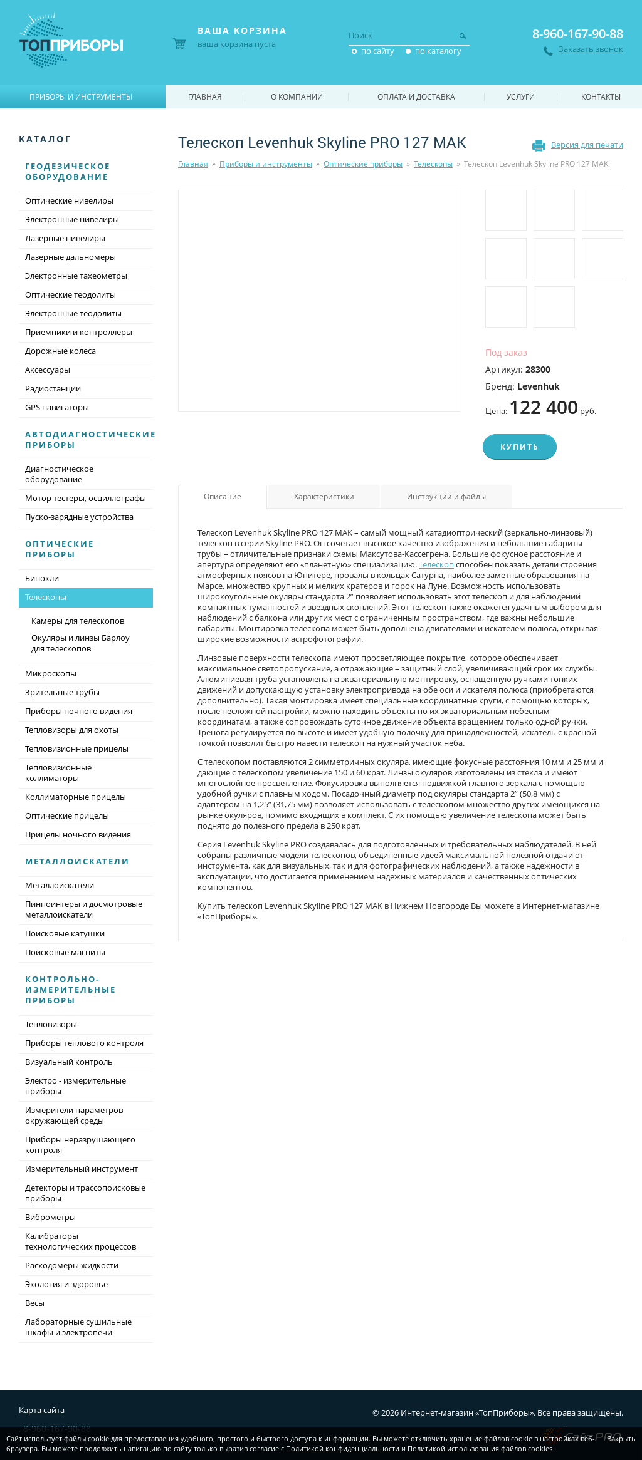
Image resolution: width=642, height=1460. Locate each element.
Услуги (521, 96)
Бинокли (42, 578)
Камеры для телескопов (77, 620)
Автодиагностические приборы (90, 439)
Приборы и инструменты (265, 163)
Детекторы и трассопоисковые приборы (85, 1193)
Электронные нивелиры (72, 219)
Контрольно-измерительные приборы (70, 989)
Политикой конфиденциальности (342, 1448)
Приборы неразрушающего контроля (80, 1145)
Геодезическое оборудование (67, 171)
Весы (35, 1302)
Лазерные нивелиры (65, 238)
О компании (297, 96)
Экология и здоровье (66, 1284)
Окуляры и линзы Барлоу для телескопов (80, 643)
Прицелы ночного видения (78, 834)
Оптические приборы (363, 163)
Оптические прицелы (67, 815)
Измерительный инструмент (81, 1168)
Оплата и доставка (416, 96)
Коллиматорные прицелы (75, 796)
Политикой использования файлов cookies (480, 1448)
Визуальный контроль (69, 1061)
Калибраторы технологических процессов (80, 1241)
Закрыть (622, 1438)
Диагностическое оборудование (59, 474)
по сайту (377, 50)
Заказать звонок (591, 49)
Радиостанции (53, 388)
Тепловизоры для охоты (71, 729)
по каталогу (438, 50)
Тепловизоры (51, 1024)
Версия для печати (587, 144)
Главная (193, 163)
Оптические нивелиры (69, 200)
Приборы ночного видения (78, 711)
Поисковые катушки (65, 933)
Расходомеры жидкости (71, 1265)
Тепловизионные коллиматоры (58, 773)
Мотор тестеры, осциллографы (85, 498)
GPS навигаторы (57, 407)
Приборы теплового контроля (84, 1042)
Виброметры (50, 1217)
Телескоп (436, 564)
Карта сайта (42, 1410)
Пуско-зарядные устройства (79, 516)
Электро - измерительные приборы (75, 1086)
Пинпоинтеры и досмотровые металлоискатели (83, 909)
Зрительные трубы (62, 692)
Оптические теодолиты (70, 294)
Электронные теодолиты (73, 313)
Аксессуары (47, 369)
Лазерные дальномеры (70, 256)
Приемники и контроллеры (78, 332)
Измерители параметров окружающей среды (74, 1115)
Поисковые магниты (65, 952)
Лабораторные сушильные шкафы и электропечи (78, 1327)
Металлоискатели (77, 861)
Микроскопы (50, 673)
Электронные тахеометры (76, 275)
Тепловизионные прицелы (77, 748)
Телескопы (433, 163)
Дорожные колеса (60, 350)
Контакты (601, 96)
